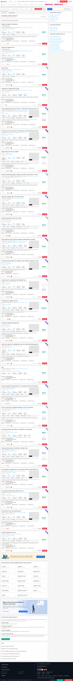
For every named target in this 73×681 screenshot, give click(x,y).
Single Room (10, 32)
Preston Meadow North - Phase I (12, 450)
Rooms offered (4, 12)
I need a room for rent (5, 9)
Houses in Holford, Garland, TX (55, 45)
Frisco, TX (3, 324)
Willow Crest (9, 432)
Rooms (9, 4)
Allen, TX (13, 198)
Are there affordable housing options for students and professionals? (24, 651)
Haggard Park (9, 220)
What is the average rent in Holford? (24, 646)
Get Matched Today (40, 556)
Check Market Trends (23, 611)
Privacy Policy (55, 675)
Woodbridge (20, 111)
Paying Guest (26, 4)
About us (38, 675)
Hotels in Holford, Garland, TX (54, 48)
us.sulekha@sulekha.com (42, 666)
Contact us (42, 675)
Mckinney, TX (3, 262)
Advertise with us (60, 675)
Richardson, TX (21, 27)
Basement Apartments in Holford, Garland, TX (57, 50)
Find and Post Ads (18, 664)
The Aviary (8, 242)
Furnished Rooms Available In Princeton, (10, 300)
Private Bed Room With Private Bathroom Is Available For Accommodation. (17, 429)
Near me (5, 4)
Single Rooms (14, 4)
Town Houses (41, 4)
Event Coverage (4, 673)
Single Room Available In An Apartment (9, 24)
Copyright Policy (66, 675)
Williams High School (16, 61)
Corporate (18, 675)
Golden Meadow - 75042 (54, 19)
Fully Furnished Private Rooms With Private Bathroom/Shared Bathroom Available (18, 239)
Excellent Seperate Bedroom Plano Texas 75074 (11, 218)
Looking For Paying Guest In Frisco (9, 532)
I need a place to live (48, 4)
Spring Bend (12, 388)
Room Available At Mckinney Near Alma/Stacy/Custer (12, 490)
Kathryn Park (9, 325)
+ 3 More (5, 159)
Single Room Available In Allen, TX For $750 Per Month (13, 196)
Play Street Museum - (8, 124)
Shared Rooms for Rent (54, 28)
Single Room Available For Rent (8, 47)
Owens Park (8, 91)
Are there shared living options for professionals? (24, 656)
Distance (44, 16)
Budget (31, 9)
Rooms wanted (11, 12)
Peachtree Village (9, 70)
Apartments (31, 4)
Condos (36, 4)
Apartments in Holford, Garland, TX (55, 39)
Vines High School (30, 484)
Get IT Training (18, 667)
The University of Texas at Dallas (11, 335)
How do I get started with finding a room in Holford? (24, 653)
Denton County (23, 408)
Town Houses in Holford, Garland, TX (56, 42)
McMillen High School (8, 61)
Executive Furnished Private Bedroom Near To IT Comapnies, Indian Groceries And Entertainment (20, 385)
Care (37, 1)
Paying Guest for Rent (53, 30)
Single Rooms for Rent (53, 27)
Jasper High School (14, 379)
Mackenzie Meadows (10, 154)
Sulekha (4, 1)
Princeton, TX (19, 281)
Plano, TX (11, 69)
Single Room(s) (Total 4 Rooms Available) (10, 151)
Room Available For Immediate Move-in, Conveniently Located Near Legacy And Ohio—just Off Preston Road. (20, 469)
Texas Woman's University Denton (11, 439)
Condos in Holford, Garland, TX (55, 36)
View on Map (31, 27)
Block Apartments (6, 25)
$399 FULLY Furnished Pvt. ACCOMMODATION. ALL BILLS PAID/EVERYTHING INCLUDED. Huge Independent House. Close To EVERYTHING (20, 344)
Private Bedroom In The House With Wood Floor (11, 511)
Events (19, 1)
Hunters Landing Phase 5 (21, 242)
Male (13, 32)
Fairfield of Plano (16, 177)
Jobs (34, 1)
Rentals (27, 1)
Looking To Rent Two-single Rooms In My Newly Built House (14, 280)
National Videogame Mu (8, 441)
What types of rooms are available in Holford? (24, 648)
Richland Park (9, 111)
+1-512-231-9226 (47, 663)
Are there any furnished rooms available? (24, 658)
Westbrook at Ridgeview (10, 535)
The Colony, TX (18, 408)
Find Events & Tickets (18, 669)
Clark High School (23, 82)
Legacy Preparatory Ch (24, 61)
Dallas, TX (16, 110)
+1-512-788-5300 (41, 663)
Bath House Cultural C (16, 124)
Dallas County (26, 27)
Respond (44, 43)
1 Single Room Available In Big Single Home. (10, 322)
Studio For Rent (5, 68)
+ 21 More (5, 352)
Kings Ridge (8, 388)
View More (39, 43)
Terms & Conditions (48, 675)
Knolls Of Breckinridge (10, 134)
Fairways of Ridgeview (10, 177)
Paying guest (10, 517)
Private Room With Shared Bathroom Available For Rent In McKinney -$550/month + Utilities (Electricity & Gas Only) (20, 260)
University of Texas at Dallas (11, 59)
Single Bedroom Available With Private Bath (10, 88)
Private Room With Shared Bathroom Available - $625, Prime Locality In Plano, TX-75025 (20, 174)
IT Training (31, 1)
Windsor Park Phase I (14, 432)
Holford (21, 9)
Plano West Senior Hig (24, 441)
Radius (26, 9)
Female (14, 158)
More (45, 1)
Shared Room (10, 350)
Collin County (16, 69)
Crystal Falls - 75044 (53, 16)
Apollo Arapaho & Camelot (11, 28)
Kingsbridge (9, 199)
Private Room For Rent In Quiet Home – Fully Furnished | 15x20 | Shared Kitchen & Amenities (20, 130)
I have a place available (59, 4)
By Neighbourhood (14, 9)
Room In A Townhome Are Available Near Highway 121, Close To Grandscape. (17, 407)
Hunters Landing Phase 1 (14, 242)
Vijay (2, 367)
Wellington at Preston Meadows (12, 472)
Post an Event (20, 673)
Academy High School (32, 61)
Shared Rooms (20, 4)
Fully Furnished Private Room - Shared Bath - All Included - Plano (15, 448)
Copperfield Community (14, 111)
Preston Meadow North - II (11, 513)
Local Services (41, 1)
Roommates (23, 1)
